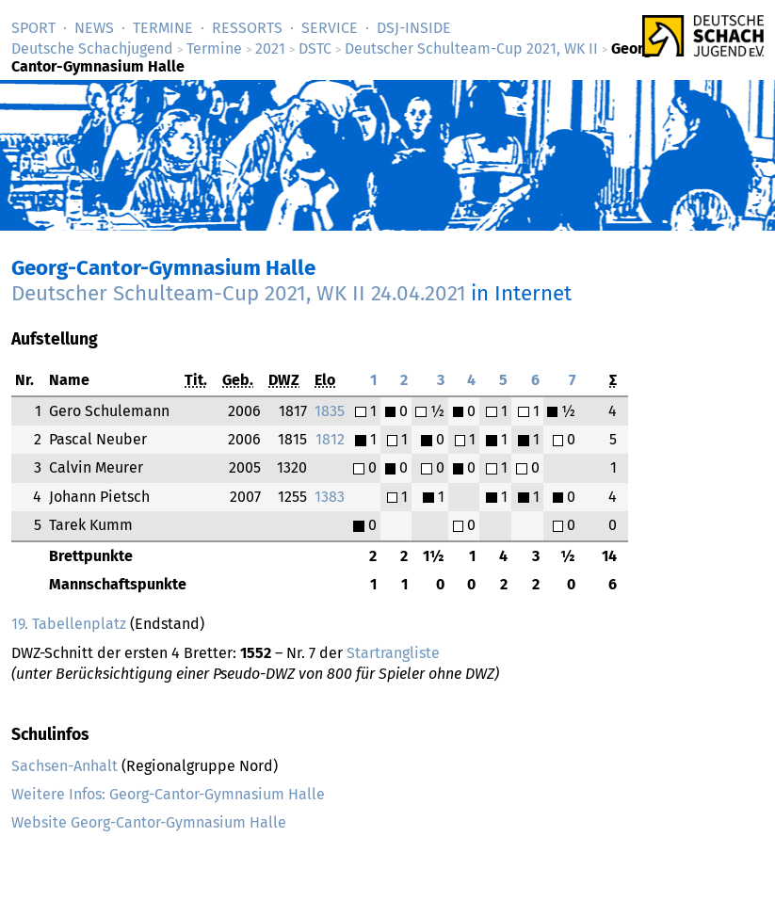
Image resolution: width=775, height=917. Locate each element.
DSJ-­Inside (414, 28)
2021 (270, 48)
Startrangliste (393, 653)
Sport (33, 28)
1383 (330, 497)
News (94, 28)
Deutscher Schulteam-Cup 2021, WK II (471, 48)
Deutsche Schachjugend (92, 48)
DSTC (315, 48)
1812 (330, 439)
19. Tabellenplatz (68, 624)
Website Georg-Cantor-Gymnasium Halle (148, 822)
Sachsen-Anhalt (64, 766)
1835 (330, 411)
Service (329, 28)
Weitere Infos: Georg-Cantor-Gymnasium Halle (168, 794)
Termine (163, 28)
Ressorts (247, 28)
